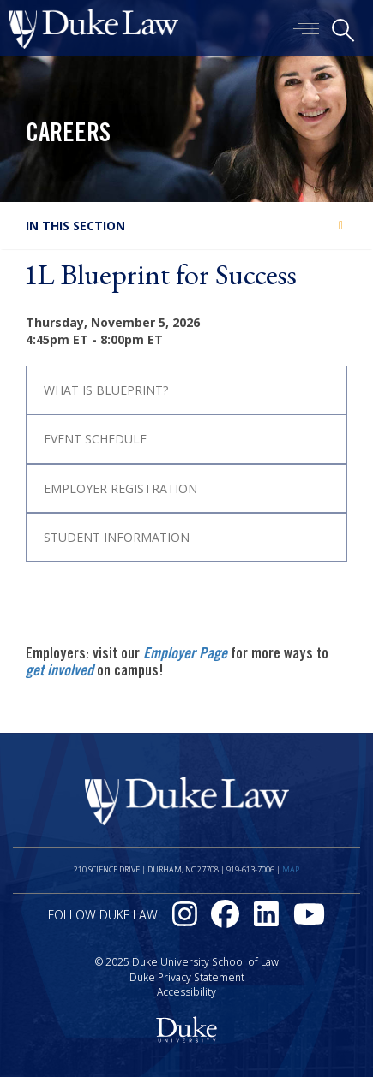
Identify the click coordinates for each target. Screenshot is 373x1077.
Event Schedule (95, 439)
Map (290, 869)
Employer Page (185, 655)
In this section (75, 225)
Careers (68, 135)
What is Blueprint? (106, 390)
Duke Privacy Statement (186, 977)
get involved (59, 672)
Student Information (117, 537)
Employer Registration (120, 488)
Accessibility (186, 992)
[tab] (186, 390)
